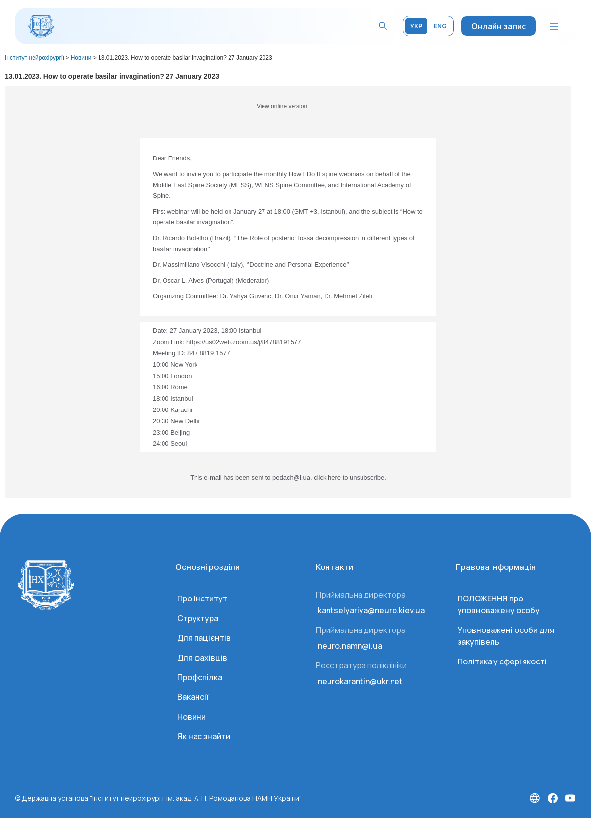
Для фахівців (202, 657)
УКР (416, 26)
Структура (197, 618)
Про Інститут (202, 598)
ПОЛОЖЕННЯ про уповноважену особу (499, 604)
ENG (440, 26)
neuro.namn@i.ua (350, 645)
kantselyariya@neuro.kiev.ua (371, 610)
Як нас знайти (203, 736)
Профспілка (199, 677)
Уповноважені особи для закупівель (506, 636)
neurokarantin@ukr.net (360, 681)
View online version (282, 106)
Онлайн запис (498, 26)
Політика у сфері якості (502, 661)
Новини (191, 716)
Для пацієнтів (203, 637)
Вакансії (192, 697)
